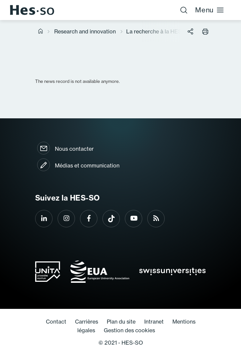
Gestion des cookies (129, 330)
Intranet (154, 321)
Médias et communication (87, 165)
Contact (56, 321)
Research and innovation (85, 31)
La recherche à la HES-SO (159, 31)
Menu (209, 10)
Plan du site (121, 321)
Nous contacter (74, 148)
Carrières (86, 321)
